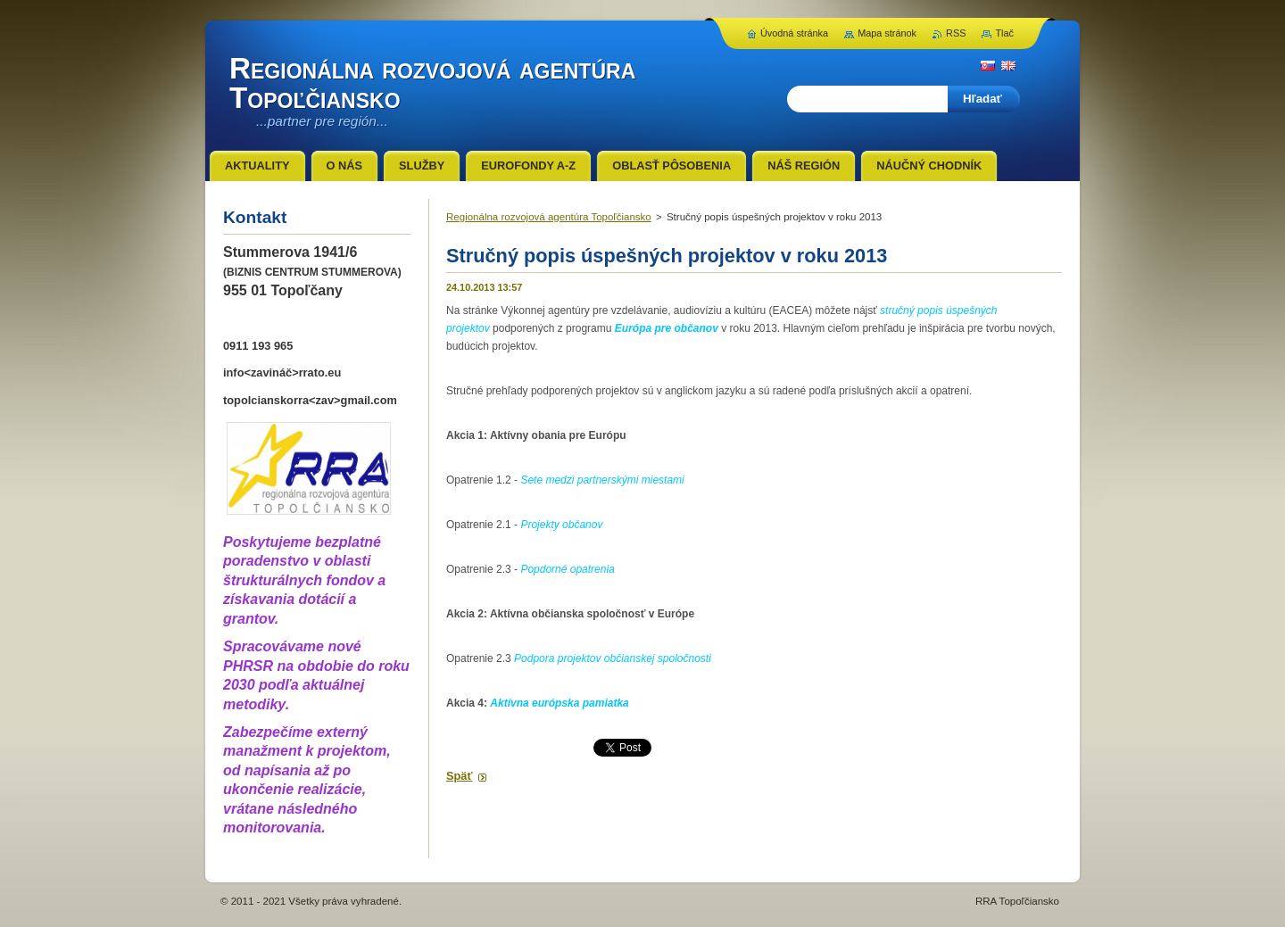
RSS (956, 33)
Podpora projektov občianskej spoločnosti (612, 658)
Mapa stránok (887, 33)
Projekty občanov (561, 524)
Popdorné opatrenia (567, 569)
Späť (459, 775)
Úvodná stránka (794, 33)
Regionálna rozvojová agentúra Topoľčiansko (548, 216)
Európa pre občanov (666, 328)
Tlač (1004, 33)
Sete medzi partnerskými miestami (602, 480)
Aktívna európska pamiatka (559, 703)
